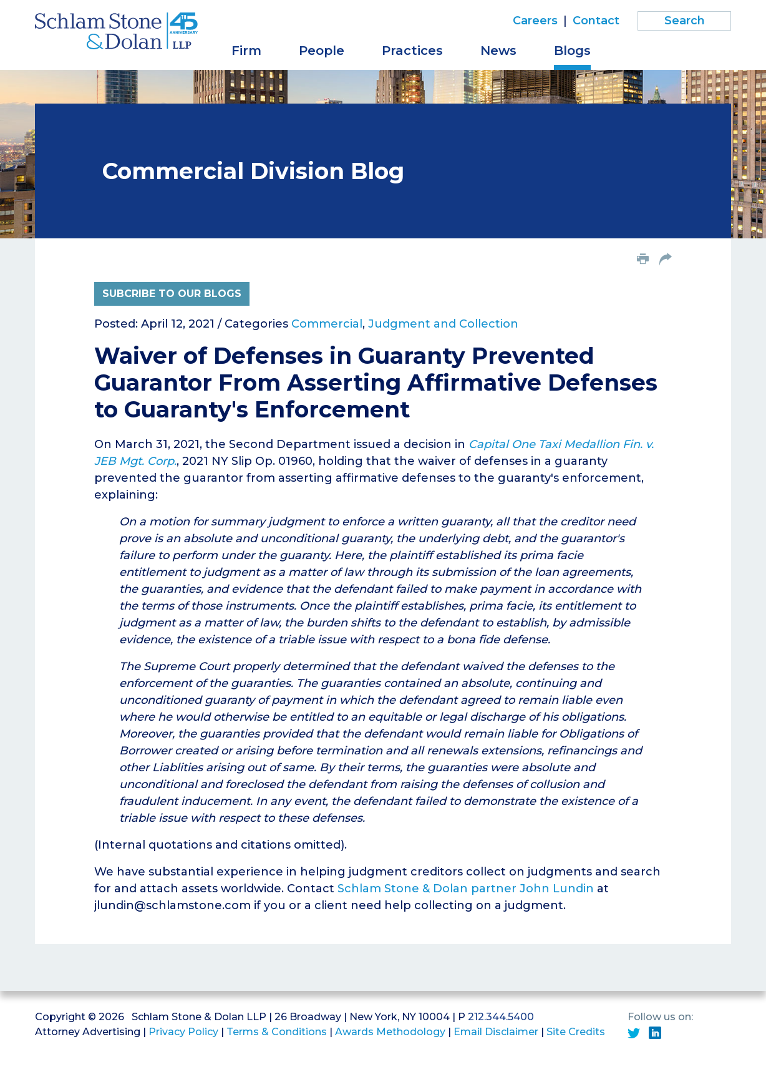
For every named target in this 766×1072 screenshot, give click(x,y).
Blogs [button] (572, 50)
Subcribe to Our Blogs (171, 294)
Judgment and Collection (443, 324)
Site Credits (575, 1032)
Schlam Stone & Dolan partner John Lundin (465, 888)
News (498, 50)
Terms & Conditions (276, 1032)
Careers (535, 20)
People (321, 50)
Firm (246, 50)
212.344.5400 (501, 1017)
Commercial (326, 324)
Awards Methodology (390, 1032)
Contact (596, 20)
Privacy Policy (183, 1032)
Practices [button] (412, 50)
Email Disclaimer (495, 1032)
